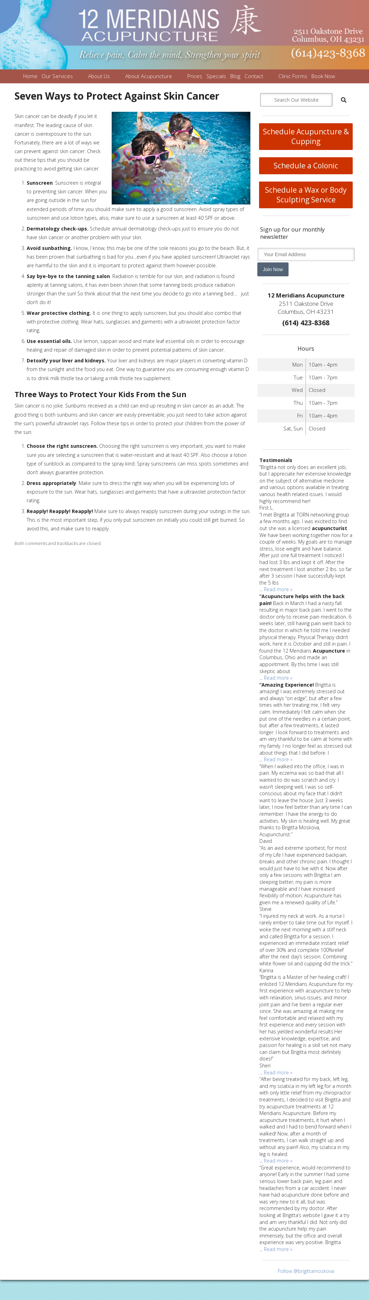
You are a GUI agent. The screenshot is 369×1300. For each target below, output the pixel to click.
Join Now (273, 269)
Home (30, 76)
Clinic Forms (292, 76)
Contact (253, 76)
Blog (235, 76)
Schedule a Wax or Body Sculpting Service (306, 194)
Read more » (278, 589)
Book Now (323, 76)
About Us (99, 76)
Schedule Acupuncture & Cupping (306, 136)
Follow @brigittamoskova (306, 1271)
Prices (194, 76)
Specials (216, 76)
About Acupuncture (148, 76)
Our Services (57, 76)
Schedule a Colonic (306, 165)
